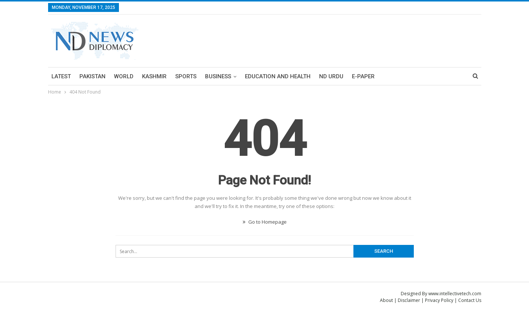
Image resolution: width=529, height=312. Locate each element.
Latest (61, 76)
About (386, 300)
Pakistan (92, 76)
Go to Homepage (265, 221)
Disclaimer (409, 300)
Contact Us (469, 300)
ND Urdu (331, 76)
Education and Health (278, 76)
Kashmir (154, 76)
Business (218, 76)
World (123, 76)
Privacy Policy (439, 300)
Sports (185, 76)
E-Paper (363, 76)
